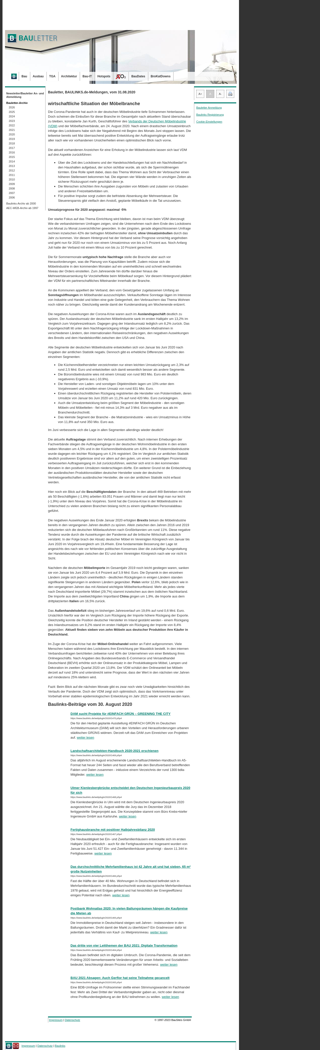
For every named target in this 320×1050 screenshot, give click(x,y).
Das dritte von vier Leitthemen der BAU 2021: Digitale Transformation (124, 945)
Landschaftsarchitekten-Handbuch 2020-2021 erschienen (114, 751)
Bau (24, 76)
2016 (12, 152)
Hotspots (103, 76)
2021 (12, 129)
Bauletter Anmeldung (209, 107)
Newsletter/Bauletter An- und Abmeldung (25, 95)
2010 (12, 179)
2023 (12, 120)
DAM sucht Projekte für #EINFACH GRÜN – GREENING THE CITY (120, 714)
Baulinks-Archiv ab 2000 (21, 203)
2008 (12, 188)
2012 (12, 170)
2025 (12, 111)
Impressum (55, 1019)
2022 (12, 125)
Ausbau (38, 76)
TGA (52, 76)
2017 (12, 147)
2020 (12, 134)
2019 (12, 138)
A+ (200, 93)
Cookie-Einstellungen (209, 121)
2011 (12, 174)
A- (220, 93)
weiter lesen (85, 737)
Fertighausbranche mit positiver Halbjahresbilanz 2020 (112, 829)
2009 (12, 183)
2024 (12, 116)
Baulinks (60, 1045)
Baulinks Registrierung (210, 114)
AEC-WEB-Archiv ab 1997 (22, 207)
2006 (12, 197)
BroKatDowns (160, 76)
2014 (12, 161)
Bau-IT (87, 76)
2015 (12, 156)
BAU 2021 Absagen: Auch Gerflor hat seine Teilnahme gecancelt (120, 978)
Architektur (69, 76)
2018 (12, 143)
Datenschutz (72, 1019)
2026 (12, 107)
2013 (12, 165)
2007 (12, 192)
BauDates (138, 76)
